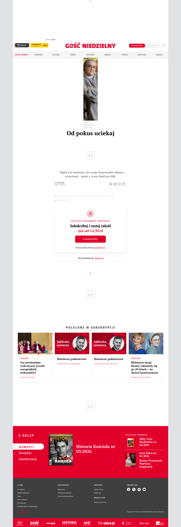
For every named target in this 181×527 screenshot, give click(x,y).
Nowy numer (21, 53)
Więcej (159, 53)
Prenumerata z (36, 44)
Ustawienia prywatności (65, 495)
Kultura (90, 53)
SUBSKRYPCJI (99, 246)
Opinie (125, 53)
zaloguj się (153, 44)
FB (111, 182)
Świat (73, 53)
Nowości (24, 445)
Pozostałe (24, 457)
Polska (56, 53)
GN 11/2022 (60, 183)
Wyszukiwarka (164, 44)
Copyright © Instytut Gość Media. (137, 510)
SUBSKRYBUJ (137, 44)
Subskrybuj (90, 237)
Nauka (108, 53)
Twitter (115, 182)
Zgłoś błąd (23, 511)
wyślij (124, 182)
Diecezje (142, 53)
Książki (24, 451)
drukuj (120, 182)
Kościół (39, 53)
